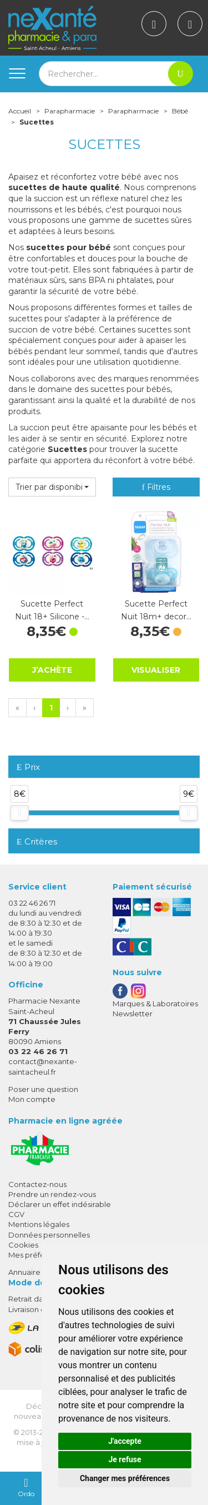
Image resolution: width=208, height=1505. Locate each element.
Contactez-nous (37, 1184)
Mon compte (31, 1099)
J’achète (52, 669)
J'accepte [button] (124, 1441)
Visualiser (155, 670)
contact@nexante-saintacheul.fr (42, 1066)
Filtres (156, 487)
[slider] (19, 813)
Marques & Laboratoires (155, 1003)
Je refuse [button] (124, 1459)
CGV (16, 1214)
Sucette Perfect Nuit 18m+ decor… (156, 610)
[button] (52, 487)
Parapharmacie (69, 111)
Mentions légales (38, 1224)
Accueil (19, 111)
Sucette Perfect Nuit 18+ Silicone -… (52, 610)
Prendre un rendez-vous (52, 1194)
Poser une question (43, 1089)
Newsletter (133, 1013)
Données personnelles (49, 1234)
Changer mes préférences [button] (125, 1478)
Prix (28, 767)
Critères (37, 841)
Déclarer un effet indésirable (59, 1204)
